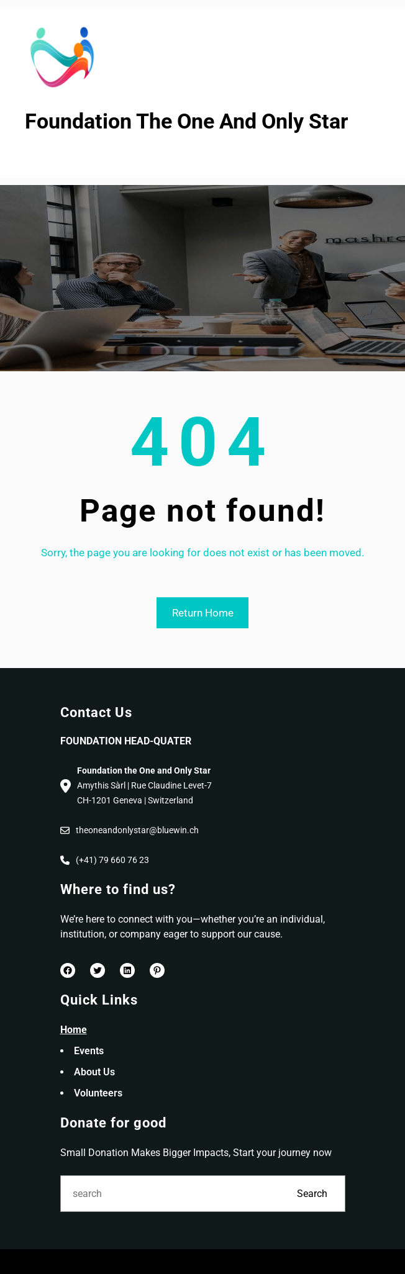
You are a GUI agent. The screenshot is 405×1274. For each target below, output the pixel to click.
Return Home (203, 613)
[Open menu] (33, 157)
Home (73, 1030)
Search (312, 1193)
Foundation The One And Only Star (186, 121)
